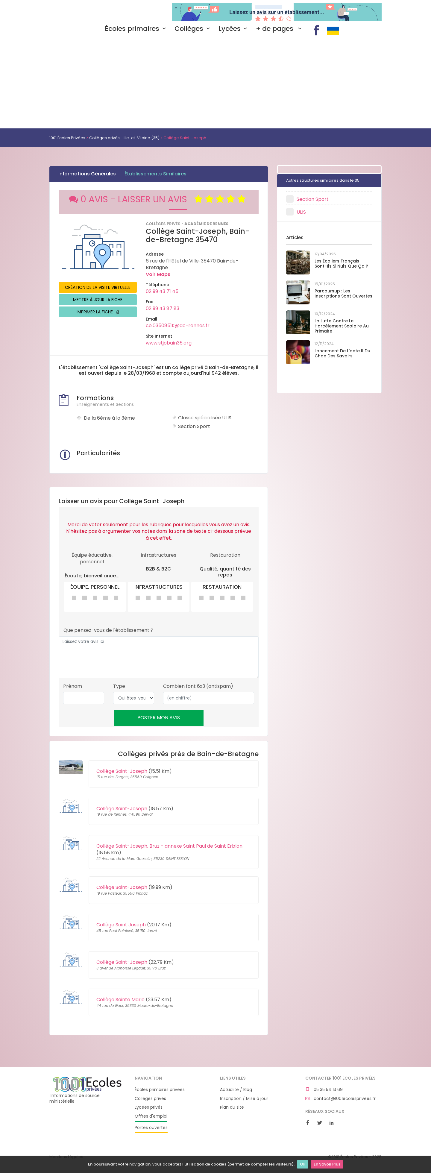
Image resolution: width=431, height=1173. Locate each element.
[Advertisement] (215, 83)
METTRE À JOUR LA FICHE (97, 299)
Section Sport (313, 199)
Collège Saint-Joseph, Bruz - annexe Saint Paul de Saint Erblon (169, 846)
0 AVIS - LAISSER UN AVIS (158, 199)
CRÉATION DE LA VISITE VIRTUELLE (97, 287)
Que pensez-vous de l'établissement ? (108, 630)
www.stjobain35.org (169, 342)
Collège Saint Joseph (121, 924)
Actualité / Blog (236, 1089)
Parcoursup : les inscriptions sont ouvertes (343, 293)
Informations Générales (87, 173)
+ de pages (280, 28)
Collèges (193, 28)
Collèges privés (150, 1098)
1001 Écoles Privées (87, 11)
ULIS (301, 212)
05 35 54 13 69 (324, 1089)
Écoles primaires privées (160, 1089)
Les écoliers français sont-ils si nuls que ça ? (341, 263)
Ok (302, 1164)
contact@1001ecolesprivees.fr (340, 1098)
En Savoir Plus (327, 1164)
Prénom (72, 686)
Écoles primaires (137, 28)
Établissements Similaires (155, 173)
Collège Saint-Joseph (121, 771)
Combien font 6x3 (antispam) (198, 686)
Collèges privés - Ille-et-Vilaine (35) (124, 138)
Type (119, 686)
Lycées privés (149, 1107)
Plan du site (232, 1107)
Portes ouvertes (151, 1127)
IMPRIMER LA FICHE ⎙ (98, 311)
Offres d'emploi (151, 1116)
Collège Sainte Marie (120, 999)
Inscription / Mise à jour (244, 1098)
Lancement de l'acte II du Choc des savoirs (342, 353)
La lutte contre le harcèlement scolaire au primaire (342, 326)
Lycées (234, 28)
